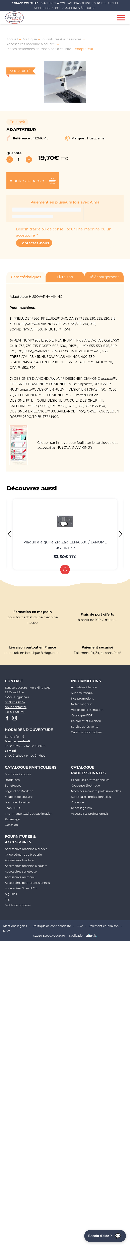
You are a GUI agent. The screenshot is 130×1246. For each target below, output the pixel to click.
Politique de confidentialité (52, 926)
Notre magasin (81, 704)
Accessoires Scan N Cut (21, 888)
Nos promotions (82, 698)
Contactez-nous (34, 242)
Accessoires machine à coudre (30, 44)
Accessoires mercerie (20, 877)
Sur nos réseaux (82, 693)
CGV (80, 926)
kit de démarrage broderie (23, 854)
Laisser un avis (15, 712)
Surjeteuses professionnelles (91, 797)
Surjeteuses (13, 785)
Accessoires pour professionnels (27, 883)
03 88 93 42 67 (15, 702)
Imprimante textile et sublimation (28, 813)
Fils (7, 899)
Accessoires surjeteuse (21, 871)
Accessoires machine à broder (26, 849)
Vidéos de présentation (87, 710)
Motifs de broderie (17, 905)
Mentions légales (15, 926)
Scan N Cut (12, 808)
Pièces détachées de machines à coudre (38, 49)
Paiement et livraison (86, 721)
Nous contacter (15, 707)
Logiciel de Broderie (19, 791)
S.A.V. (6, 931)
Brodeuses (12, 780)
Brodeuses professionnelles (90, 780)
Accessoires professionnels (90, 813)
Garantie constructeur (86, 732)
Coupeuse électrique (85, 785)
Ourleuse (77, 802)
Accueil (12, 39)
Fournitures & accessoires (61, 39)
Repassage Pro (81, 808)
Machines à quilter (17, 802)
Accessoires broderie (19, 860)
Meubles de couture (18, 797)
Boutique (29, 39)
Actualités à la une (84, 687)
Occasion (11, 825)
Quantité (13, 153)
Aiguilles (11, 894)
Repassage (12, 819)
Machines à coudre (18, 774)
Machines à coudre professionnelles (96, 791)
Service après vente (84, 726)
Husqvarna (96, 138)
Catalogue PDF (81, 715)
